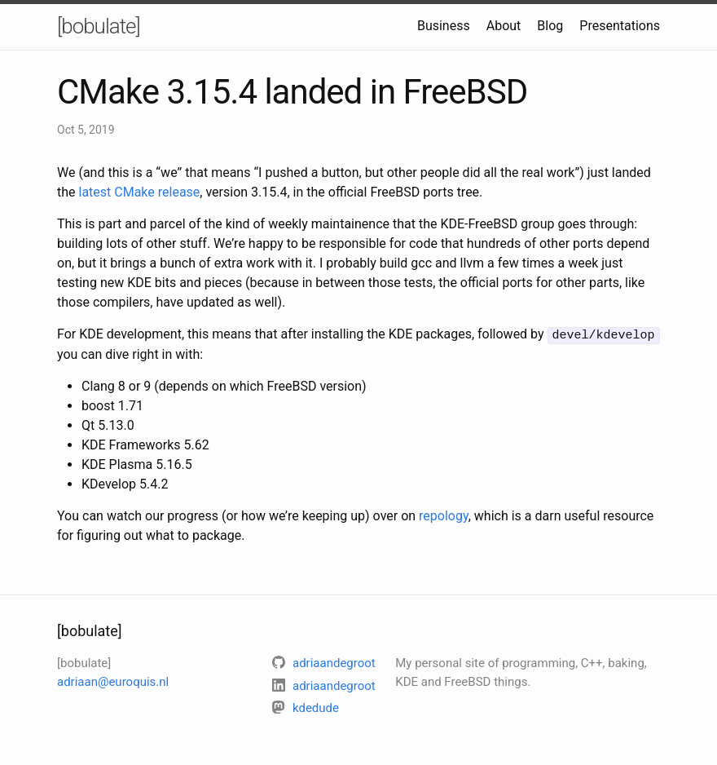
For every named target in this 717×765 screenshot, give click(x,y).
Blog (550, 25)
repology (443, 515)
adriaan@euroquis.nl (113, 680)
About (503, 25)
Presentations (619, 25)
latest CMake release (139, 192)
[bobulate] (98, 26)
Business (443, 25)
